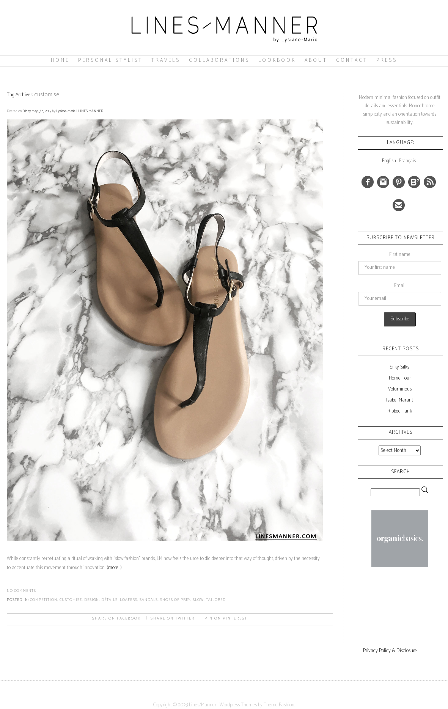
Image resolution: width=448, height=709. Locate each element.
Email (400, 286)
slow (198, 600)
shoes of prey (175, 600)
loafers (128, 600)
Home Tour (400, 378)
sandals (149, 600)
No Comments (21, 591)
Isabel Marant (399, 400)
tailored (216, 600)
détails (109, 600)
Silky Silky (400, 367)
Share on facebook (116, 618)
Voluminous (400, 389)
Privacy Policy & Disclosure (390, 651)
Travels (165, 60)
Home (60, 60)
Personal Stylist (110, 60)
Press (386, 60)
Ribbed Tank (399, 411)
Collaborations (219, 60)
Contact (352, 60)
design (91, 600)
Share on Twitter (173, 618)
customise (71, 600)
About (316, 60)
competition (43, 600)
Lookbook (277, 60)
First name (399, 255)
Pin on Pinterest (225, 618)
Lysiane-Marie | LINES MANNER (79, 111)
